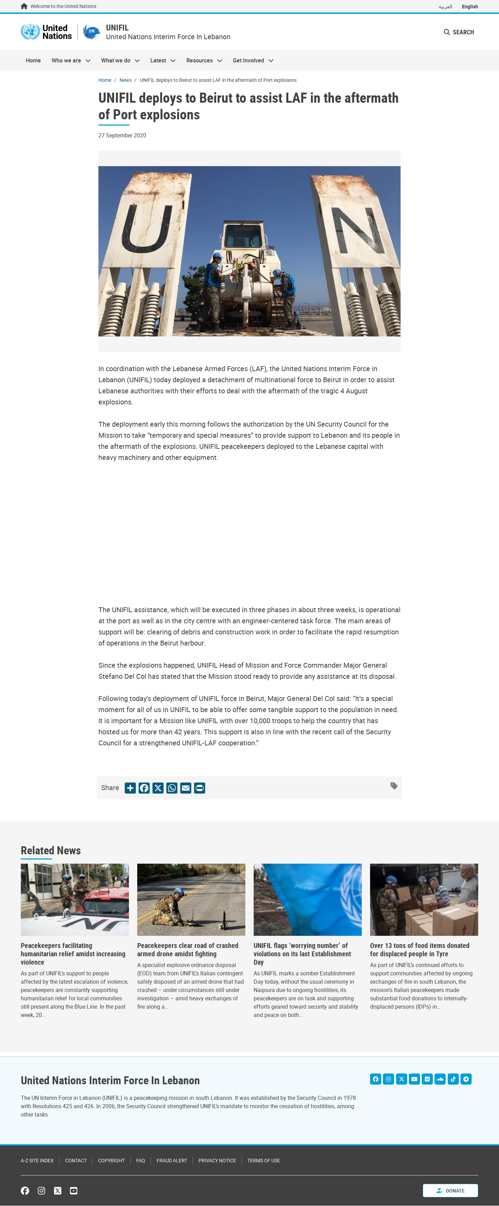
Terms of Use (263, 1160)
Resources (201, 64)
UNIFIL (141, 30)
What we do (118, 64)
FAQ (140, 1160)
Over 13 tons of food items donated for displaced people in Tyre (420, 954)
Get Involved (251, 64)
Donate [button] (451, 1191)
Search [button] (459, 34)
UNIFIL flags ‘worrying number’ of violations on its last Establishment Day (302, 958)
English (470, 6)
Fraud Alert (172, 1160)
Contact (76, 1160)
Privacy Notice (217, 1160)
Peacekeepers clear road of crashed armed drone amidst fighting (187, 954)
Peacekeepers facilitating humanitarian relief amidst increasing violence (73, 958)
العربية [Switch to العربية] (445, 6)
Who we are (68, 64)
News (126, 84)
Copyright (111, 1160)
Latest (160, 64)
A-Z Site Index (37, 1160)
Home (33, 64)
